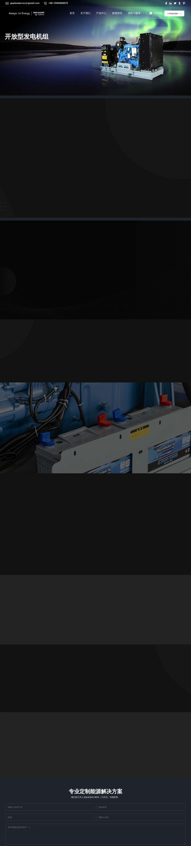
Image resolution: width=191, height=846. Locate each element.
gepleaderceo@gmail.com (25, 3)
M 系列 (3, 210)
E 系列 (3, 206)
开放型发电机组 (27, 37)
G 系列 (3, 203)
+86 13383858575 (58, 3)
